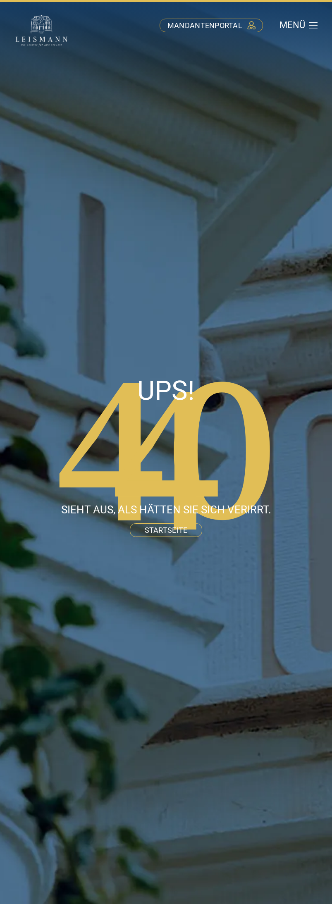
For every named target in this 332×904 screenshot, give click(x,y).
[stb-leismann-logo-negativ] (41, 16)
